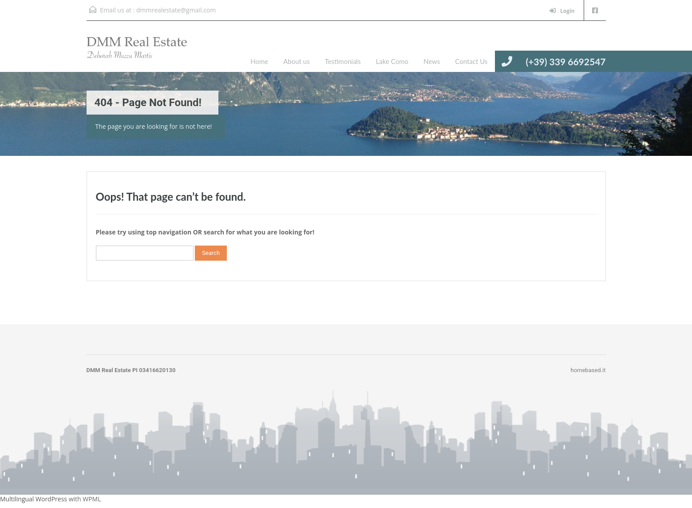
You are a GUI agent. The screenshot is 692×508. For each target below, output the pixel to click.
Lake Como (392, 61)
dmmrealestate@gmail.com (176, 10)
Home (259, 61)
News (431, 61)
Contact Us (471, 61)
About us (296, 61)
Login (562, 11)
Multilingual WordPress (33, 499)
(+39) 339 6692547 (565, 61)
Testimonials (343, 61)
